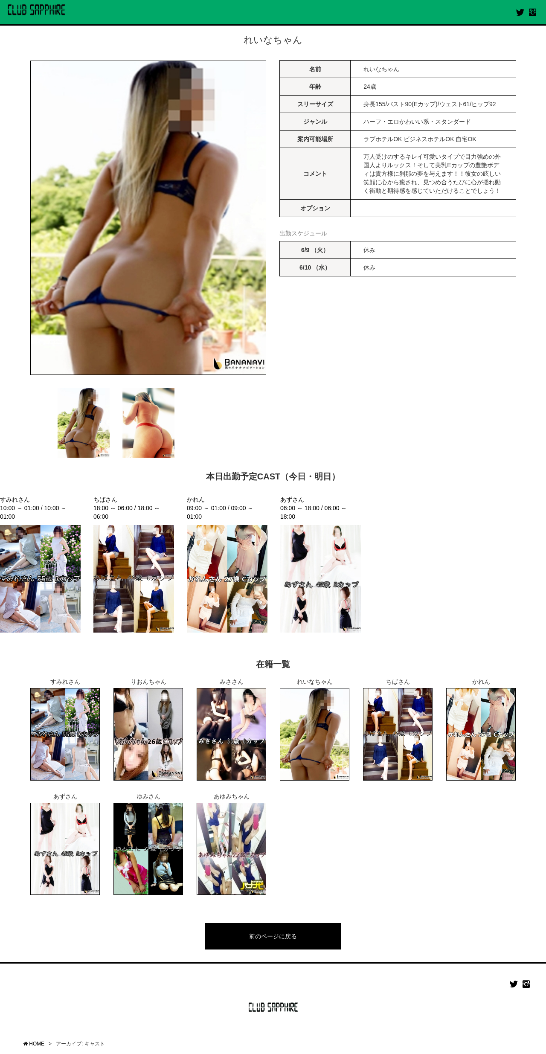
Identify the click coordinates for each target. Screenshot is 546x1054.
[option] (148, 218)
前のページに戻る (273, 936)
